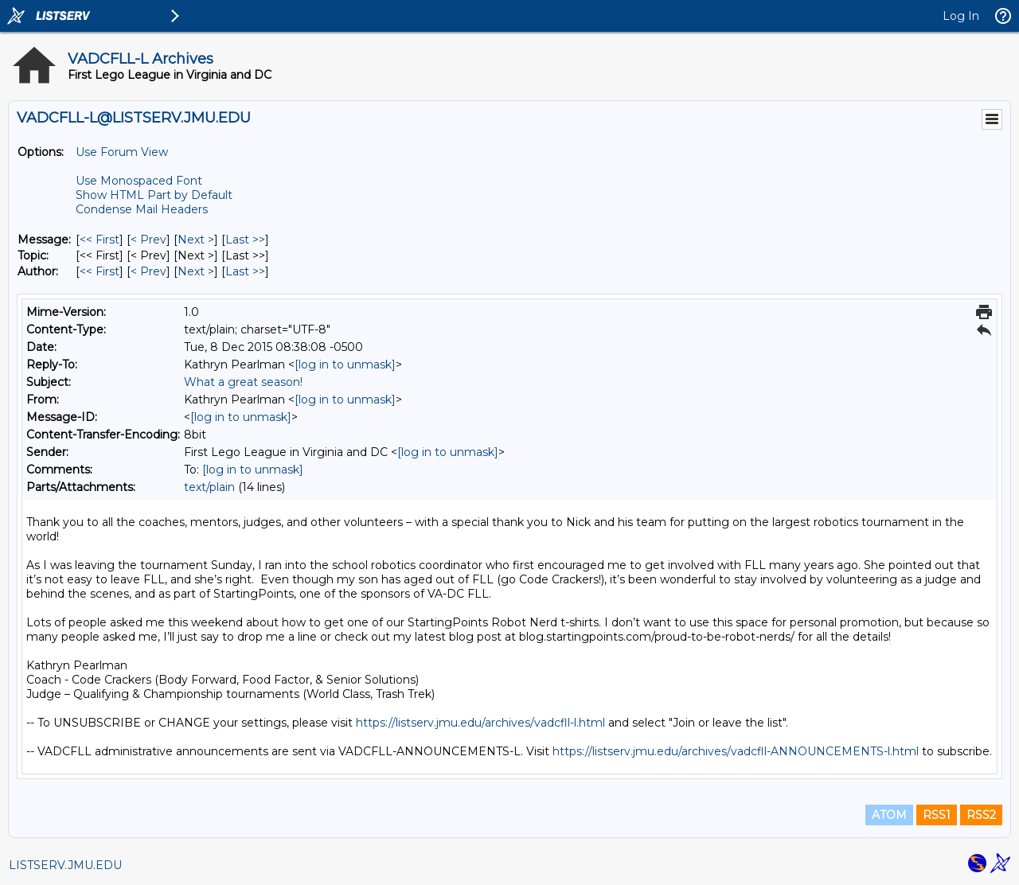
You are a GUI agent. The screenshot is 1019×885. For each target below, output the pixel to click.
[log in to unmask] (345, 364)
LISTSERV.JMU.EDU (65, 865)
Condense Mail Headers (142, 209)
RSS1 (937, 815)
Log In (961, 16)
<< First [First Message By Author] (99, 271)
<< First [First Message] (99, 239)
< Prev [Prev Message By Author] (148, 271)
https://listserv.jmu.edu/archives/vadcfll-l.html (480, 722)
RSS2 (981, 815)
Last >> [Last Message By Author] (245, 271)
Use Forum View (122, 152)
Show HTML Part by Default (154, 195)
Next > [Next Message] (196, 239)
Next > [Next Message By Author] (196, 271)
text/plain (209, 487)
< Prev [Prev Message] (148, 239)
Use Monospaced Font (139, 180)
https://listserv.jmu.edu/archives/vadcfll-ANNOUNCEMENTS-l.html (735, 751)
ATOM (889, 815)
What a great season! (243, 382)
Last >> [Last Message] (245, 239)
